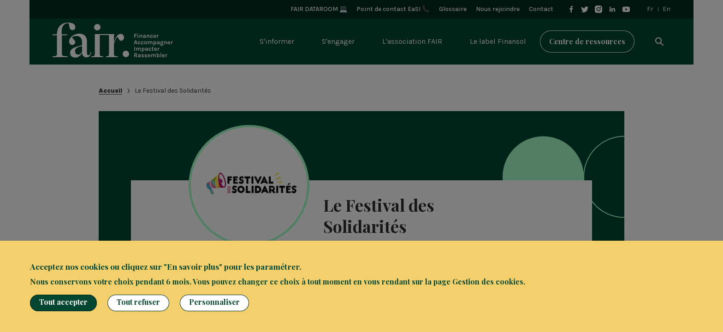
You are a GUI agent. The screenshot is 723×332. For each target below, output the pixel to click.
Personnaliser (214, 302)
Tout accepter (63, 302)
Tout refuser (138, 302)
